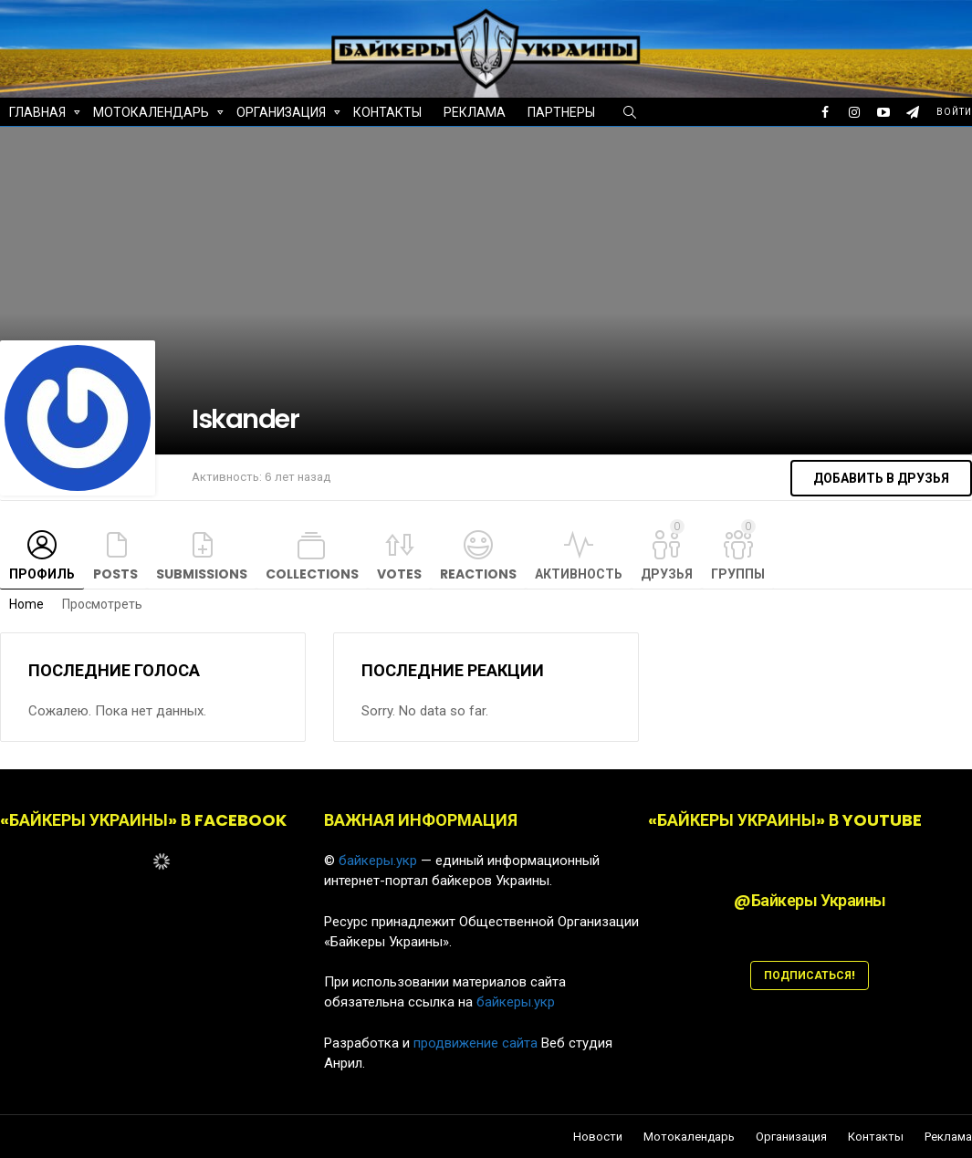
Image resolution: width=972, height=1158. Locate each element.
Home (26, 604)
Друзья (667, 551)
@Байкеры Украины (810, 900)
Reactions (478, 574)
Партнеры (561, 112)
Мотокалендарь (151, 114)
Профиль (42, 574)
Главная (37, 114)
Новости (597, 1137)
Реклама (475, 112)
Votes (399, 574)
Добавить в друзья (881, 478)
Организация (281, 114)
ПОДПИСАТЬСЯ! (809, 975)
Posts (115, 574)
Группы (738, 551)
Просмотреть (102, 604)
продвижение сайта (475, 1043)
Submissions (201, 574)
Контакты (387, 112)
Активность (578, 574)
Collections (312, 574)
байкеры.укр (378, 860)
